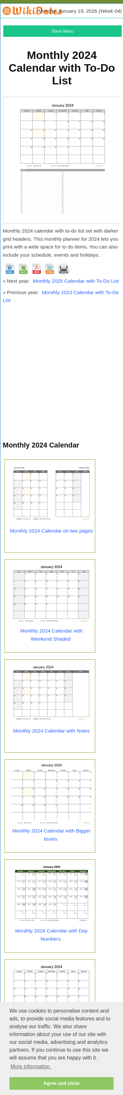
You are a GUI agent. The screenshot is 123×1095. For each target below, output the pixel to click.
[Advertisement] (61, 375)
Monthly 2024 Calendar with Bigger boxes (51, 835)
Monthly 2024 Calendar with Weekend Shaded (51, 635)
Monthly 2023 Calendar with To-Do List (61, 296)
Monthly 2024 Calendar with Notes (51, 730)
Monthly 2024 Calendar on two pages (51, 530)
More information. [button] (30, 1066)
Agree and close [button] (61, 1083)
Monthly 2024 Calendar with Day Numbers (51, 935)
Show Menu (63, 31)
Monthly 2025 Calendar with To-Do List (76, 281)
